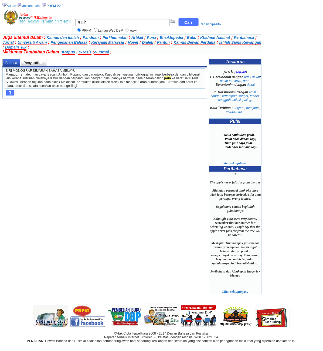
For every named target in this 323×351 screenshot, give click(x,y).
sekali (236, 100)
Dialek (147, 42)
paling (247, 100)
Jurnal (8, 42)
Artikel (137, 37)
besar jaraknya (230, 81)
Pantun (163, 42)
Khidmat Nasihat (215, 37)
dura (246, 81)
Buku (191, 37)
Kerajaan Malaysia (107, 42)
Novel (133, 42)
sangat (243, 96)
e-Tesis (85, 52)
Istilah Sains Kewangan (240, 42)
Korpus (68, 52)
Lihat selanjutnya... (235, 163)
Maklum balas (31, 6)
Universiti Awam (32, 42)
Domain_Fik (15, 47)
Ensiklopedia (171, 37)
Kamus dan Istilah (63, 37)
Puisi (151, 37)
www (133, 30)
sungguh (224, 100)
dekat (251, 85)
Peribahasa (244, 37)
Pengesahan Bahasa (69, 42)
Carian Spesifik (210, 24)
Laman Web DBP (110, 30)
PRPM (86, 30)
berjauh (239, 108)
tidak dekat (252, 77)
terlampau (229, 96)
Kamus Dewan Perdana (194, 42)
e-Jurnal (101, 52)
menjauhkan (234, 112)
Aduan (11, 6)
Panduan (91, 37)
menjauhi (252, 108)
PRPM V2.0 (54, 6)
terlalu (254, 96)
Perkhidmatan (115, 37)
